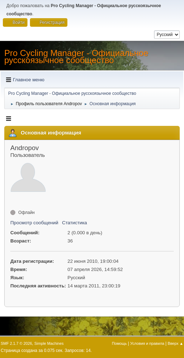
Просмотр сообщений (34, 222)
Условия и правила (147, 343)
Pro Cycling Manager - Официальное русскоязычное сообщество (76, 56)
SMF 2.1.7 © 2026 (16, 343)
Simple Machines (48, 343)
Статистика (74, 222)
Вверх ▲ (175, 343)
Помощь (119, 343)
